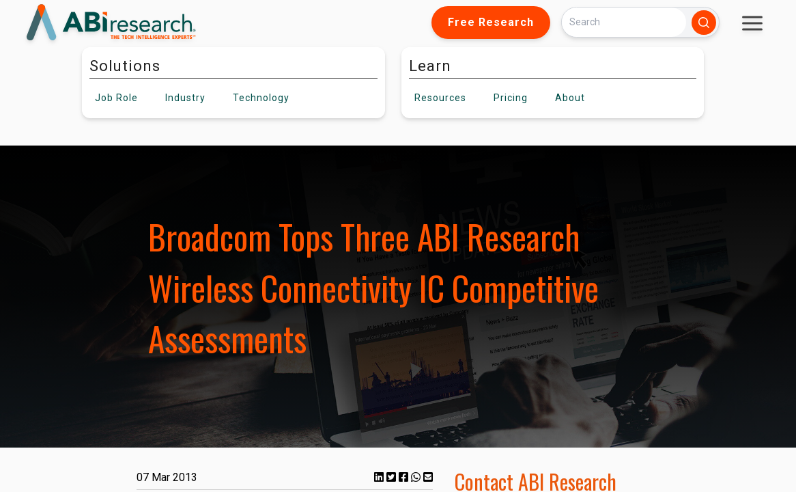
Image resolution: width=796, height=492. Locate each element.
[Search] (624, 22)
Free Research (491, 22)
